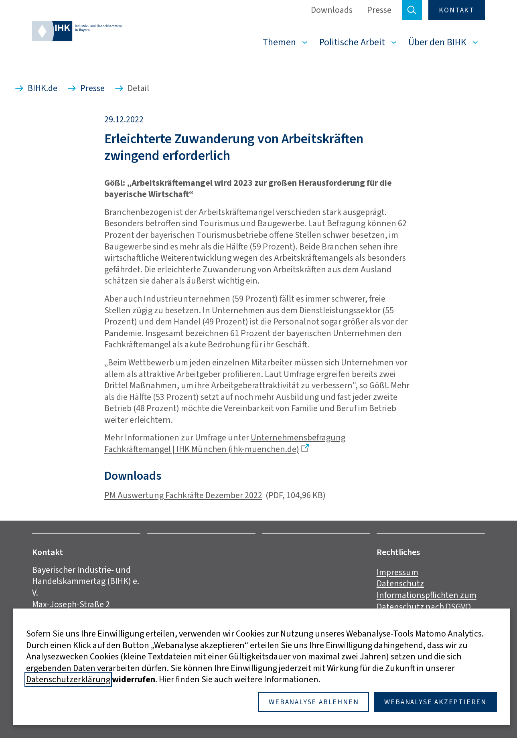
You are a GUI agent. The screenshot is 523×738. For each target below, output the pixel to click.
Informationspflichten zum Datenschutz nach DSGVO (426, 600)
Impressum (397, 572)
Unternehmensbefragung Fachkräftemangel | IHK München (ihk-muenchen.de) (224, 443)
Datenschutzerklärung (68, 679)
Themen (279, 42)
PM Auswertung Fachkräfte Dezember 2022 (183, 495)
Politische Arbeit (352, 42)
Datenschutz (400, 583)
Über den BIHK (437, 42)
